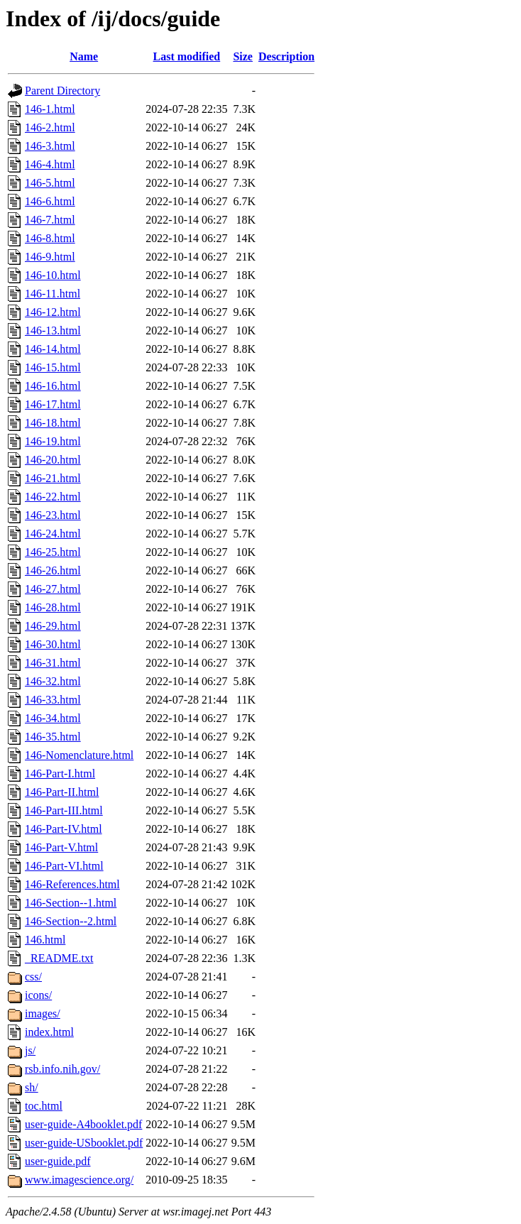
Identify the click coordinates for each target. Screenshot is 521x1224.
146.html (45, 940)
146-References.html (72, 884)
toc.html (43, 1106)
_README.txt (59, 958)
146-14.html (53, 349)
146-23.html (53, 515)
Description (286, 56)
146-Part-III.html (64, 810)
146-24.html (53, 534)
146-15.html (53, 367)
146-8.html (50, 238)
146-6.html (50, 201)
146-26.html (53, 570)
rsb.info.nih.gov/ (62, 1069)
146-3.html (50, 146)
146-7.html (50, 220)
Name (84, 56)
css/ (33, 977)
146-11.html (52, 294)
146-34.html (53, 718)
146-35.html (53, 737)
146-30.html (53, 644)
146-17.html (53, 404)
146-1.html (50, 109)
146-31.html (53, 663)
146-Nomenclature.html (79, 755)
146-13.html (53, 330)
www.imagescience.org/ (79, 1180)
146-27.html (53, 589)
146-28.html (53, 607)
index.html (49, 1032)
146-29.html (53, 626)
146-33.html (53, 700)
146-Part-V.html (61, 847)
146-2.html (50, 127)
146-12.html (53, 312)
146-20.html (53, 460)
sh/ (31, 1087)
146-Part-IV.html (63, 829)
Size (243, 56)
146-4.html (50, 164)
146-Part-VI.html (64, 866)
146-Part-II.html (62, 792)
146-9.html (50, 257)
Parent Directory (62, 90)
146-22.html (53, 497)
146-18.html (53, 423)
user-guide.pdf (58, 1161)
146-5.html (50, 183)
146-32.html (53, 681)
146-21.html (53, 478)
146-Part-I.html (60, 773)
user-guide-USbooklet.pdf (84, 1143)
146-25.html (53, 552)
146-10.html (53, 275)
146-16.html (53, 386)
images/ (42, 1013)
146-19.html (53, 441)
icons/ (38, 995)
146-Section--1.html (70, 903)
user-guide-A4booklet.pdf (83, 1124)
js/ (30, 1050)
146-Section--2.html (70, 921)
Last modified (187, 56)
